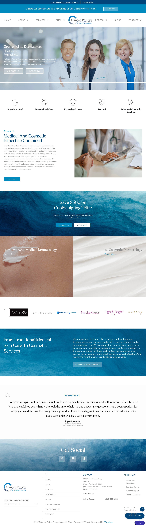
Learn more (110, 9)
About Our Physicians (130, 482)
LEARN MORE (21, 179)
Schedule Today (87, 2)
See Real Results (132, 487)
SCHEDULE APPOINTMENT (97, 364)
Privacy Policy (52, 509)
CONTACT (133, 20)
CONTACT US (13, 80)
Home (8, 20)
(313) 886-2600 (111, 499)
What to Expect (132, 491)
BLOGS (117, 20)
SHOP (59, 20)
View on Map (88, 493)
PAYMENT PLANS (53, 504)
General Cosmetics (133, 494)
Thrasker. (108, 522)
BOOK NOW (34, 80)
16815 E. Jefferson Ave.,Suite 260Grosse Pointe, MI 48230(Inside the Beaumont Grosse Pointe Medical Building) (97, 484)
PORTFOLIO (101, 20)
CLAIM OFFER (64, 225)
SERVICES (41, 20)
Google (133, 513)
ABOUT (48, 485)
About (21, 20)
